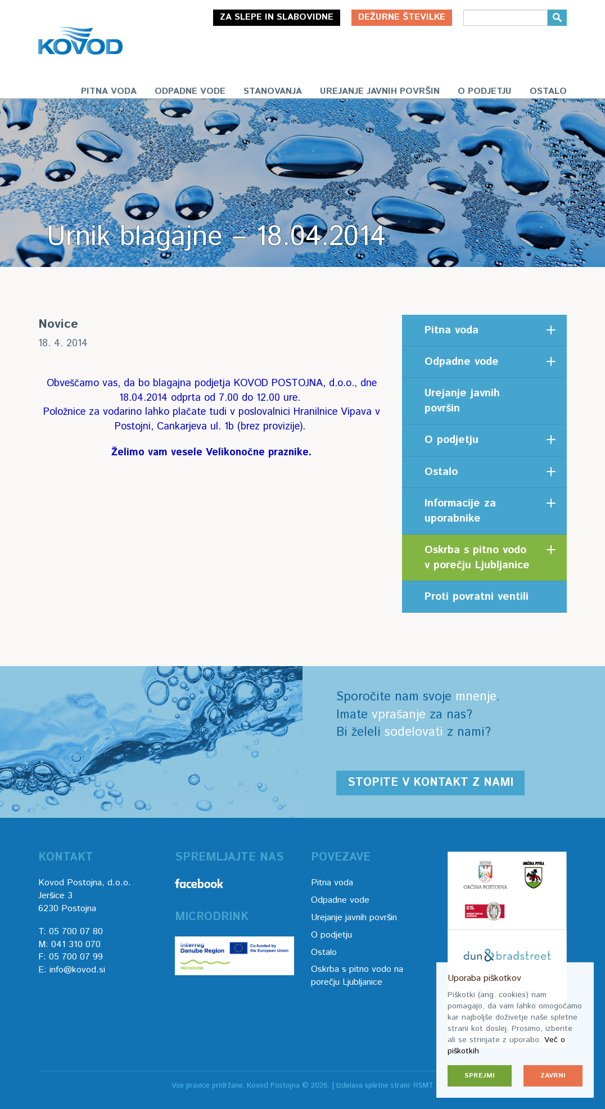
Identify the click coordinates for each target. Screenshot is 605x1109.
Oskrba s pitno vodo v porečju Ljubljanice (477, 557)
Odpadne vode (190, 91)
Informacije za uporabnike (460, 511)
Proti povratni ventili (477, 596)
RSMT (423, 1085)
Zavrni (553, 1075)
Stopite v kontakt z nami (430, 783)
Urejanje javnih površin (380, 91)
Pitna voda (109, 91)
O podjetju (485, 91)
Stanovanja (272, 91)
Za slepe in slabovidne (276, 17)
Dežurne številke (401, 17)
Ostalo (548, 91)
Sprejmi (479, 1075)
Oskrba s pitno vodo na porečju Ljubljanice (357, 976)
